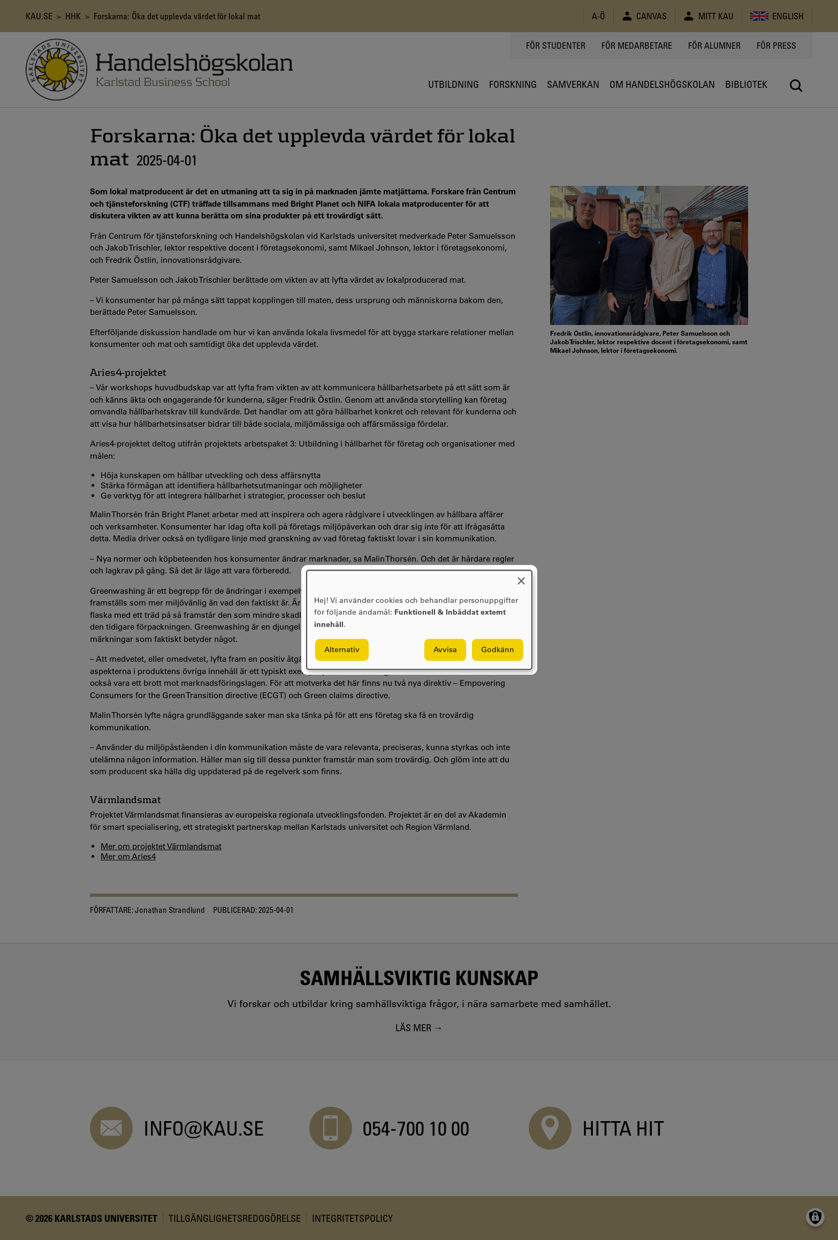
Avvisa (445, 650)
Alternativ (342, 650)
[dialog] (419, 619)
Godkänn (497, 650)
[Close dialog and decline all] (521, 577)
